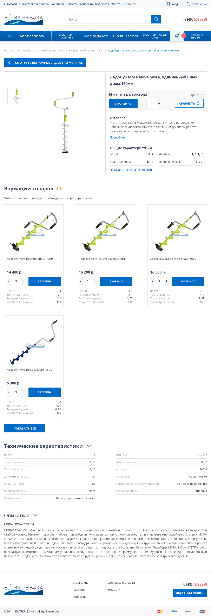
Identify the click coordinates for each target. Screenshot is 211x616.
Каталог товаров (31, 36)
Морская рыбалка (95, 36)
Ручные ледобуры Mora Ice (85, 50)
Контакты (86, 4)
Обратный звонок (123, 4)
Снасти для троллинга (66, 36)
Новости (71, 4)
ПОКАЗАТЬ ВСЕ (25, 428)
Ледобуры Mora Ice (51, 50)
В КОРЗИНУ (123, 104)
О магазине (12, 4)
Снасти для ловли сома (155, 36)
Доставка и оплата (35, 4)
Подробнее (118, 137)
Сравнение (199, 4)
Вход (174, 4)
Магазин (9, 50)
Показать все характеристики (131, 170)
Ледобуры (27, 50)
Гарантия (57, 4)
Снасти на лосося (125, 36)
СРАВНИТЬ (187, 103)
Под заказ (102, 4)
